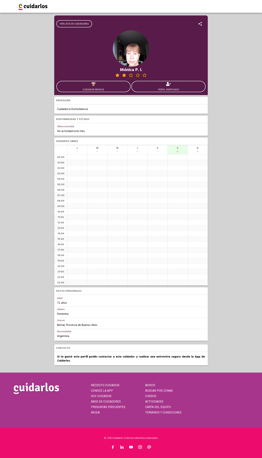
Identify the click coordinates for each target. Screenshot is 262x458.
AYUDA (95, 412)
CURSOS (150, 396)
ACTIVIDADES (154, 401)
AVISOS (150, 385)
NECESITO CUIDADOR (105, 385)
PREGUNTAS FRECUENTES (108, 407)
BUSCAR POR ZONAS (159, 390)
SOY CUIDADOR (101, 396)
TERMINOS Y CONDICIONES (163, 412)
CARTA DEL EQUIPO (158, 407)
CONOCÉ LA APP (102, 390)
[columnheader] (77, 149)
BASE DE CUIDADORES (106, 401)
